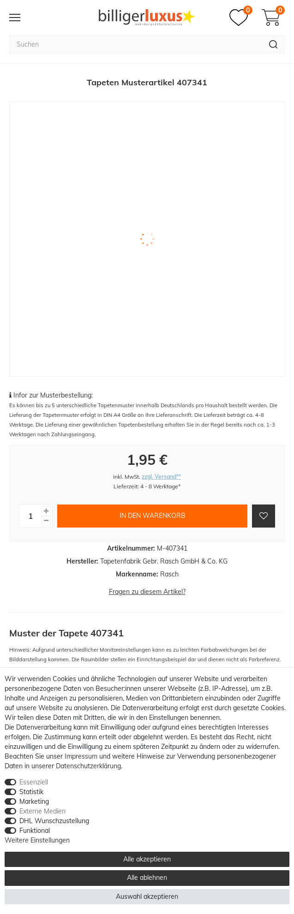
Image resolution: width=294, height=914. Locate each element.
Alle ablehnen (147, 877)
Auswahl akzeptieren (147, 896)
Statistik (31, 792)
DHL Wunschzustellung (54, 821)
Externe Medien (42, 811)
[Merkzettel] (240, 17)
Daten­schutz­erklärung (88, 766)
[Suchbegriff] (135, 44)
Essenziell (33, 782)
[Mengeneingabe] (30, 516)
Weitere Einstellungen (37, 840)
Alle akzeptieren (147, 859)
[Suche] (273, 44)
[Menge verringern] (46, 521)
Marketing (34, 801)
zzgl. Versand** (161, 476)
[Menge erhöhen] (46, 511)
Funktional (34, 830)
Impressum (81, 756)
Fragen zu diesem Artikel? (147, 592)
